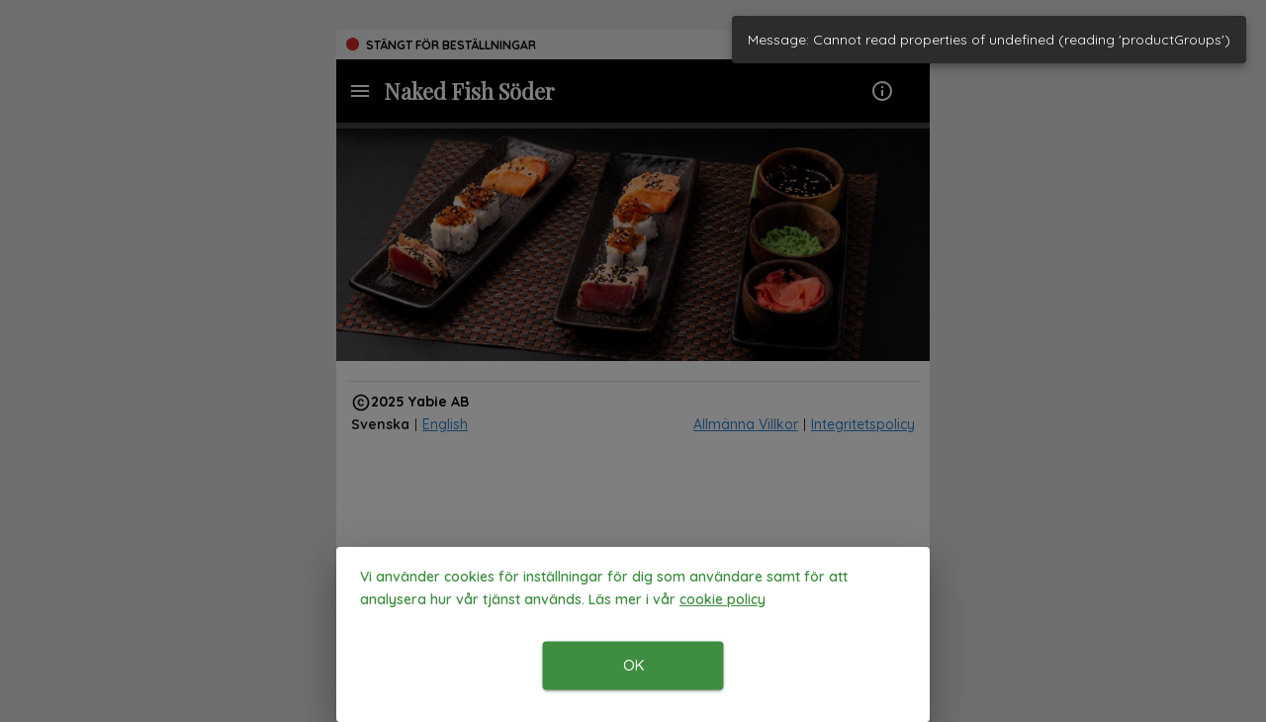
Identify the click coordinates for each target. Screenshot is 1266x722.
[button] (722, 599)
